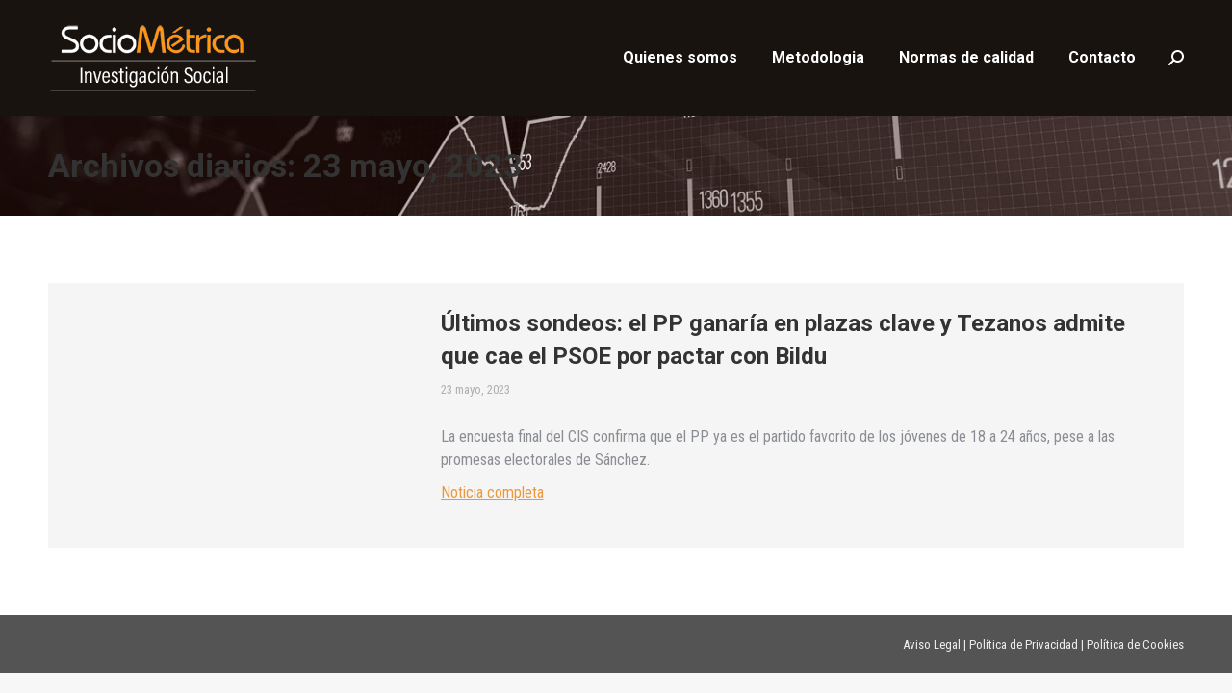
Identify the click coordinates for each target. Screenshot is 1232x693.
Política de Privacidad (1023, 644)
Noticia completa (492, 492)
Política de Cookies (1135, 644)
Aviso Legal (932, 644)
